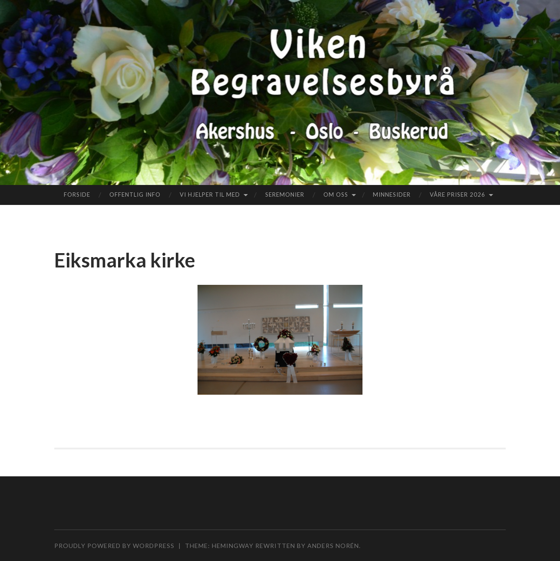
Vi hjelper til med (210, 194)
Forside (77, 194)
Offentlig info (135, 194)
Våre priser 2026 (457, 194)
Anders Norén (333, 545)
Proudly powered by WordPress (114, 545)
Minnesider (392, 194)
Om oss (335, 194)
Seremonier (284, 194)
